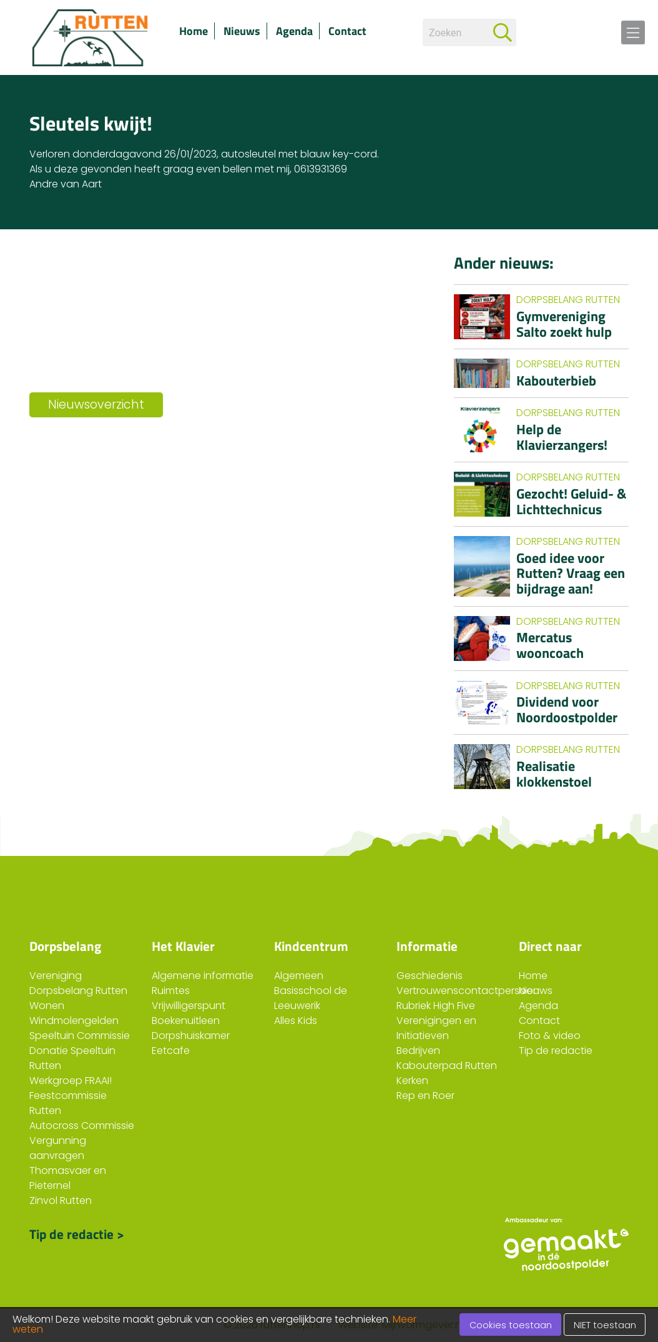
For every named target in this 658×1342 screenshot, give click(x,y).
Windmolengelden (74, 1020)
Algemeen (298, 975)
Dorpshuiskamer (191, 1035)
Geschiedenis (429, 975)
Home (193, 30)
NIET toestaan (605, 1325)
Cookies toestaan (510, 1325)
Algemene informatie (202, 975)
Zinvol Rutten (60, 1200)
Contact (347, 30)
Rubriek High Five (435, 1005)
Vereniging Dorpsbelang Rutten (78, 983)
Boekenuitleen (186, 1020)
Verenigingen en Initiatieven (436, 1028)
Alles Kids (295, 1020)
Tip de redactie (555, 1050)
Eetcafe (171, 1050)
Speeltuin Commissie (79, 1035)
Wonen (46, 1005)
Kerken (412, 1080)
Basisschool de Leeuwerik (310, 998)
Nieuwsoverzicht (96, 404)
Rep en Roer (425, 1095)
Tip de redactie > (76, 1234)
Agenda (294, 30)
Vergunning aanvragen (57, 1148)
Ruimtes (171, 990)
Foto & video (550, 1035)
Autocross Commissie (81, 1125)
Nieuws (241, 30)
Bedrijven (418, 1050)
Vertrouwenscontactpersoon (467, 990)
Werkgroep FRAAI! (70, 1080)
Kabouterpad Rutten (446, 1065)
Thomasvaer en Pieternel (67, 1178)
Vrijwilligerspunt (188, 1005)
